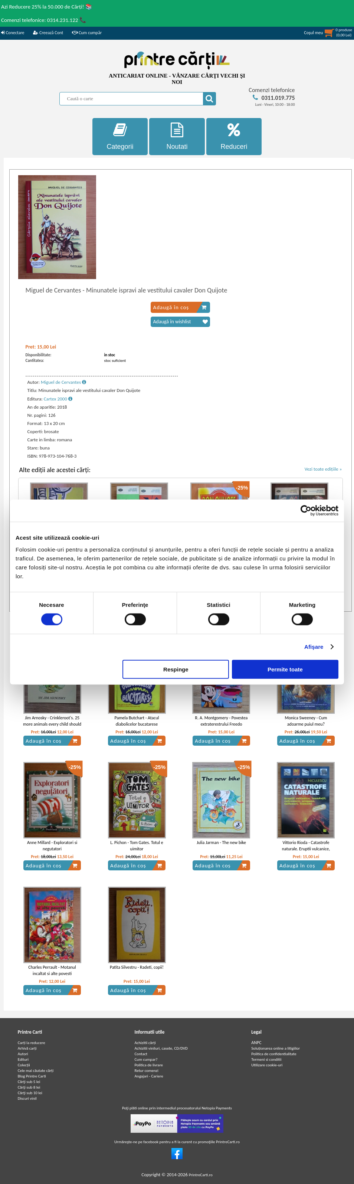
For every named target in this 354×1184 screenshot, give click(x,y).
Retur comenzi (146, 1070)
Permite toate (285, 669)
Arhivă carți (27, 1048)
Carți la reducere (31, 1042)
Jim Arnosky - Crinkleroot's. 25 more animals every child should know (52, 724)
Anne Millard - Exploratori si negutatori (52, 845)
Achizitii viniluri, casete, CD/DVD (160, 1048)
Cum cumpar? (145, 1059)
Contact (140, 1053)
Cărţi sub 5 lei (29, 1081)
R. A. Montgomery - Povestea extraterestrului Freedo (221, 721)
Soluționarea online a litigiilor (275, 1048)
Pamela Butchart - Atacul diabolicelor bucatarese (137, 721)
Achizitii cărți (144, 1042)
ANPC (256, 1042)
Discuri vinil (27, 1098)
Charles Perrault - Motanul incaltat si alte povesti (52, 970)
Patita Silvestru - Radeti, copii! (137, 967)
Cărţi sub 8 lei (29, 1087)
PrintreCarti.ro (201, 1174)
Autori (23, 1053)
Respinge (176, 669)
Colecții (24, 1065)
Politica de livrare (148, 1065)
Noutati (177, 136)
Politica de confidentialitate (273, 1053)
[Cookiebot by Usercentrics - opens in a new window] (305, 510)
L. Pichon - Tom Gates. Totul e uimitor (136, 845)
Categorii (120, 136)
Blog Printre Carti (32, 1076)
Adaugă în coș (180, 307)
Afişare (314, 647)
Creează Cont (48, 32)
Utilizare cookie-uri (266, 1065)
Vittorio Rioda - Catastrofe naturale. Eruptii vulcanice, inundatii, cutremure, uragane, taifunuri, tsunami (305, 852)
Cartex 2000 (58, 399)
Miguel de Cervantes (63, 382)
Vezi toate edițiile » (323, 469)
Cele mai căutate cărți (36, 1070)
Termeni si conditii (266, 1059)
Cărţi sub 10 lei (30, 1092)
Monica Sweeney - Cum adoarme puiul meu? (306, 721)
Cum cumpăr (87, 32)
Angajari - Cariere (148, 1076)
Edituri (23, 1059)
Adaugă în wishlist (180, 322)
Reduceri (234, 136)
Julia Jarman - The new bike (221, 842)
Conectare (12, 32)
